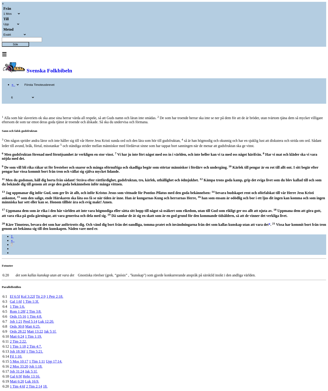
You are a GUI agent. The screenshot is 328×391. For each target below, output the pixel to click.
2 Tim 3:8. (33, 311)
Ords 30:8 (17, 326)
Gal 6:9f (16, 376)
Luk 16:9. (32, 381)
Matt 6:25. (32, 326)
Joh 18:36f (17, 351)
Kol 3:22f (28, 296)
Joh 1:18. (35, 366)
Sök (15, 44)
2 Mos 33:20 (19, 366)
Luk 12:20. (46, 321)
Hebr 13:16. (31, 376)
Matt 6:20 (17, 381)
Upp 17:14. (54, 361)
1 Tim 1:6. (17, 306)
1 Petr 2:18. (54, 296)
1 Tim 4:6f (17, 386)
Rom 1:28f (17, 311)
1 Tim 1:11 (37, 361)
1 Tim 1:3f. (31, 301)
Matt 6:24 (17, 336)
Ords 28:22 (18, 331)
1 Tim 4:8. (34, 316)
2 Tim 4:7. (34, 346)
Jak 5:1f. (50, 331)
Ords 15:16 (18, 316)
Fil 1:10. (16, 356)
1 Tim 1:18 (18, 346)
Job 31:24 (17, 371)
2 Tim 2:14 (34, 386)
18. (45, 386)
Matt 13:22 (35, 331)
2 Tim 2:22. (18, 341)
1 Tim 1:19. (33, 336)
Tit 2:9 (41, 296)
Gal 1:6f (16, 301)
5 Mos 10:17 (19, 361)
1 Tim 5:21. (34, 351)
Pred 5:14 (30, 321)
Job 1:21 (16, 321)
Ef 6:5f (15, 296)
